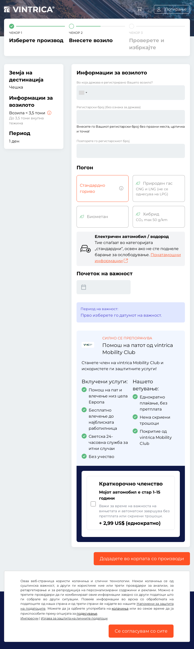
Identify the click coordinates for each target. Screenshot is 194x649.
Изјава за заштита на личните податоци (74, 618)
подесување (87, 613)
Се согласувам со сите (141, 631)
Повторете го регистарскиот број (103, 141)
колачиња (120, 608)
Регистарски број (109, 107)
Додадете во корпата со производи (142, 558)
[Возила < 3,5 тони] (48, 113)
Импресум (29, 618)
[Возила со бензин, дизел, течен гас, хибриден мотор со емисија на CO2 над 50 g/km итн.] (120, 188)
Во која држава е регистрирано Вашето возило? (115, 82)
